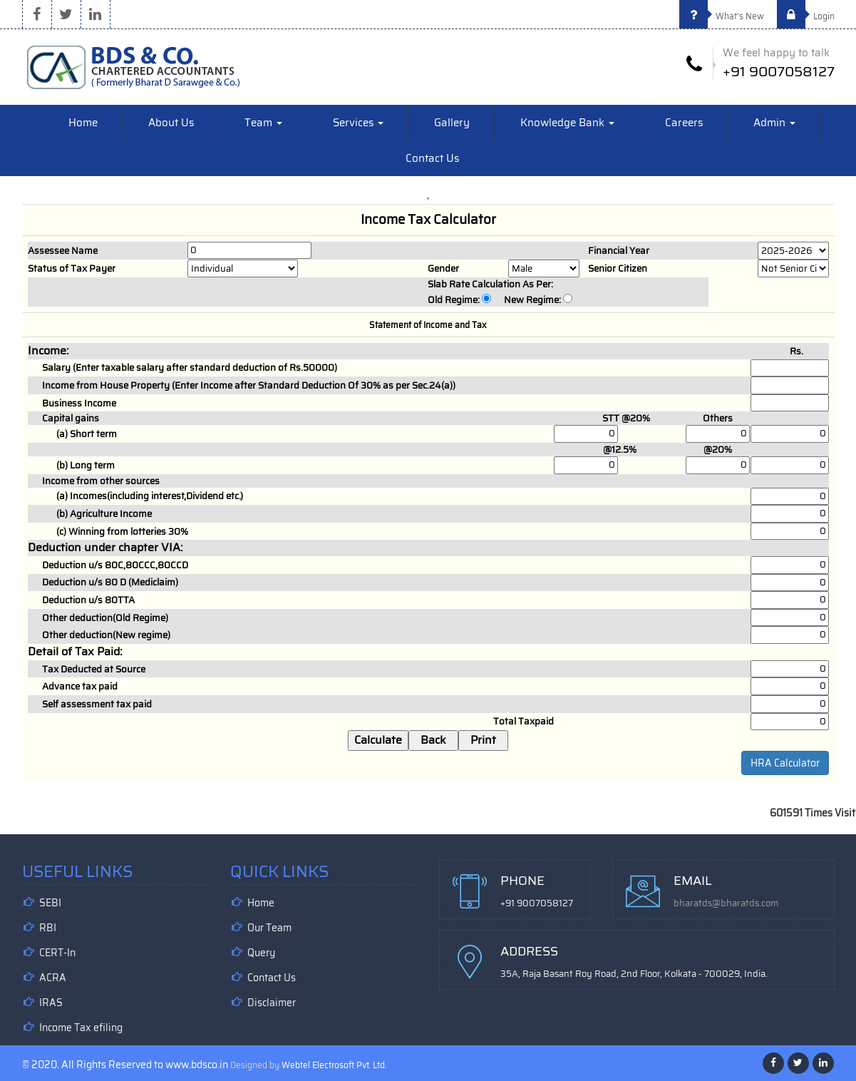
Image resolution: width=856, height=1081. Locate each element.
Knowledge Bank (567, 122)
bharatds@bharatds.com (726, 903)
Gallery (452, 122)
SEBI (50, 903)
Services (358, 122)
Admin (774, 122)
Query (261, 952)
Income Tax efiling (81, 1027)
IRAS (51, 1002)
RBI (47, 928)
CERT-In (57, 952)
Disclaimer (271, 1002)
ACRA (52, 977)
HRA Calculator (785, 763)
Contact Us (432, 158)
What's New (721, 16)
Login (806, 16)
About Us (171, 122)
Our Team (269, 928)
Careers (684, 122)
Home (83, 122)
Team (263, 122)
